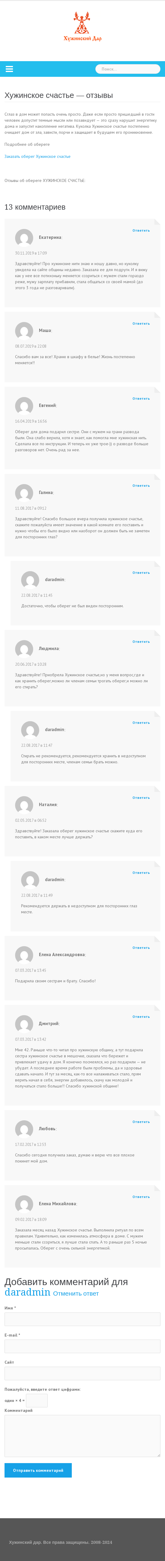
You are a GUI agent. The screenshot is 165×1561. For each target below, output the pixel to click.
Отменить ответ (76, 1293)
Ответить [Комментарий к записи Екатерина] (141, 230)
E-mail (12, 1335)
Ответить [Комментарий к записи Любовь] (141, 1121)
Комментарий (19, 1410)
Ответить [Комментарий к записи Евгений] (141, 398)
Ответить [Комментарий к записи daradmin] (141, 572)
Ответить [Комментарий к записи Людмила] (141, 641)
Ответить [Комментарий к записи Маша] (141, 323)
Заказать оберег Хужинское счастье (38, 156)
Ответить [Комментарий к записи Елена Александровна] (141, 947)
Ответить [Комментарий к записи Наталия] (141, 797)
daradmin (28, 1292)
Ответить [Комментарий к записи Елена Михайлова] (141, 1196)
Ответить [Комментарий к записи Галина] (141, 485)
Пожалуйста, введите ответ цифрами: (43, 1389)
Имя (10, 1308)
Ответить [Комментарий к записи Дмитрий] (141, 1016)
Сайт (9, 1362)
